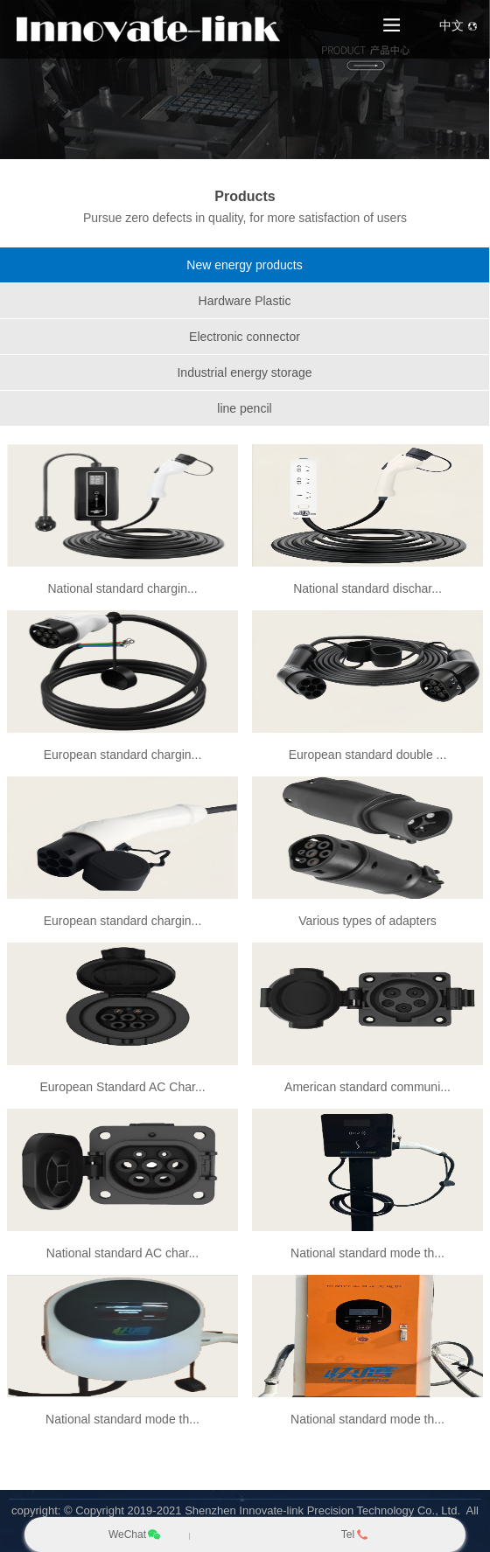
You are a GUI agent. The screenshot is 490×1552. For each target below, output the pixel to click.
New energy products (244, 265)
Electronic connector (244, 337)
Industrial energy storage (244, 372)
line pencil (244, 408)
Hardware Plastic (245, 301)
